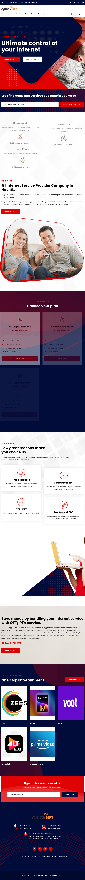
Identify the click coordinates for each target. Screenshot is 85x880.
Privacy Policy (42, 856)
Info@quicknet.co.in (29, 2)
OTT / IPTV (21, 509)
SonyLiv (33, 723)
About (10, 14)
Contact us (35, 14)
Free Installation (21, 479)
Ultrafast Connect (63, 482)
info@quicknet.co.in (54, 826)
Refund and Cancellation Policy (58, 856)
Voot (60, 723)
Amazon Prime (36, 764)
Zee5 (3, 723)
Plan (26, 14)
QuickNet (60, 875)
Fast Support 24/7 (63, 512)
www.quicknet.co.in (54, 828)
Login (44, 14)
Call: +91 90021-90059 (10, 2)
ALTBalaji (5, 764)
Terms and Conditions (28, 856)
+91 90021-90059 (25, 826)
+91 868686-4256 (26, 828)
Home (3, 14)
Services (19, 14)
